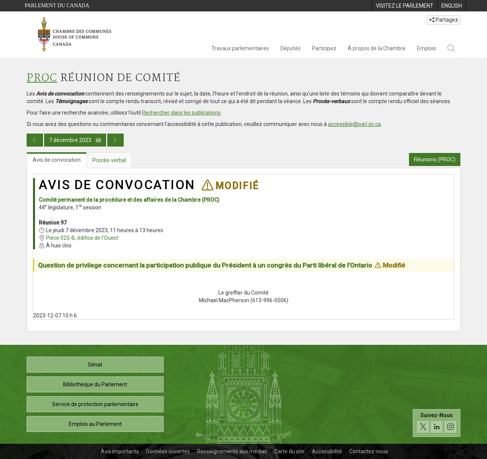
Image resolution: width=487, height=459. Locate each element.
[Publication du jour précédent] (35, 140)
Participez (324, 48)
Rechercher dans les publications (181, 113)
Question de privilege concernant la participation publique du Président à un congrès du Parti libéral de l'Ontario (205, 265)
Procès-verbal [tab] (109, 160)
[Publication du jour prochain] (115, 140)
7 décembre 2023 (75, 140)
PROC (42, 78)
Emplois (426, 48)
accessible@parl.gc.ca (354, 124)
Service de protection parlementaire (95, 404)
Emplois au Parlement (95, 424)
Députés (290, 48)
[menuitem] (404, 5)
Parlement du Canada (57, 5)
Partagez (443, 20)
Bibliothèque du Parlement (95, 384)
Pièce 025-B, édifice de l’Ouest (82, 238)
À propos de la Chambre (377, 48)
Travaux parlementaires (240, 48)
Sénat (95, 365)
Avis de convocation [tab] (57, 160)
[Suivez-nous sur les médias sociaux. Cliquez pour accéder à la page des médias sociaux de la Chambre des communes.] (436, 423)
